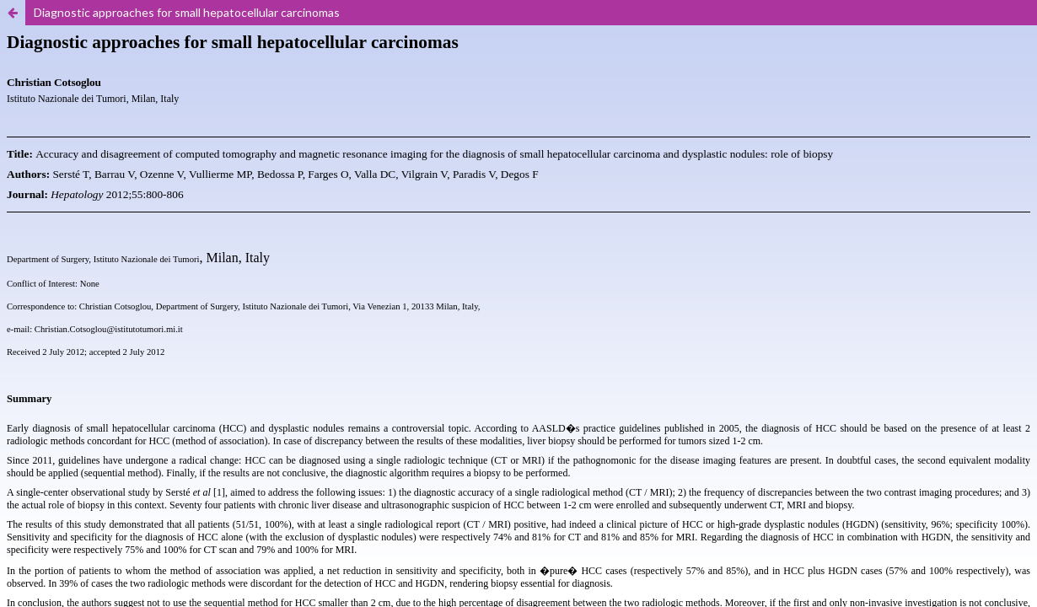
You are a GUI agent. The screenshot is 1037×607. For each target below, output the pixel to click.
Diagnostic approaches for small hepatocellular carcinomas (187, 12)
